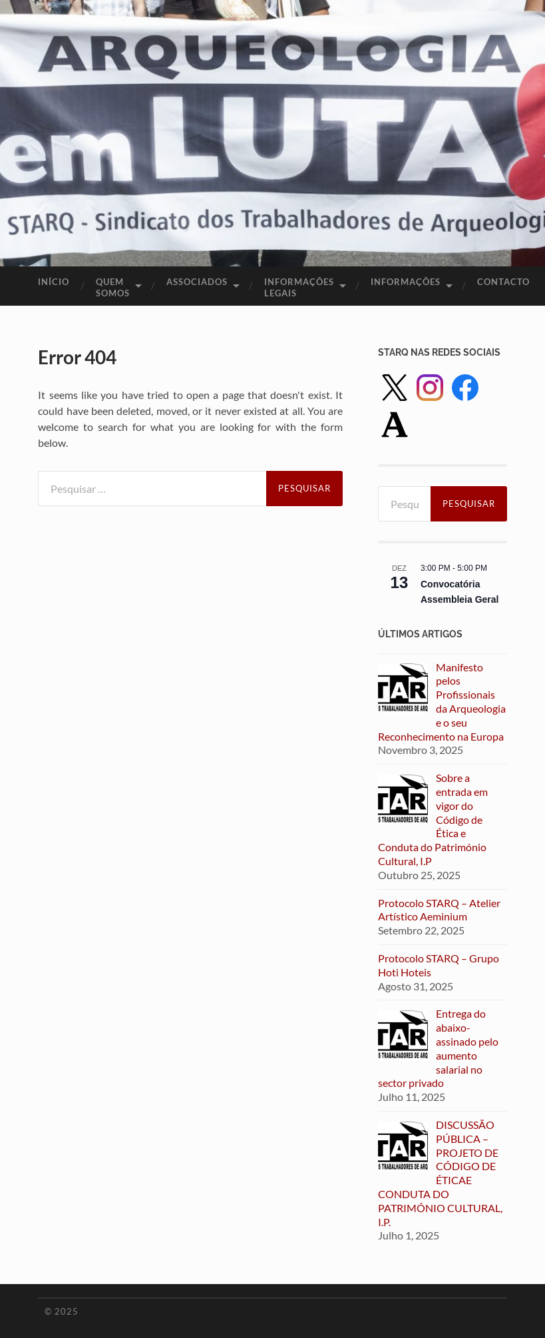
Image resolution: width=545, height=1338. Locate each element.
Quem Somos (113, 287)
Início (53, 281)
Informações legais (299, 287)
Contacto (503, 281)
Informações (406, 281)
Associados (197, 281)
